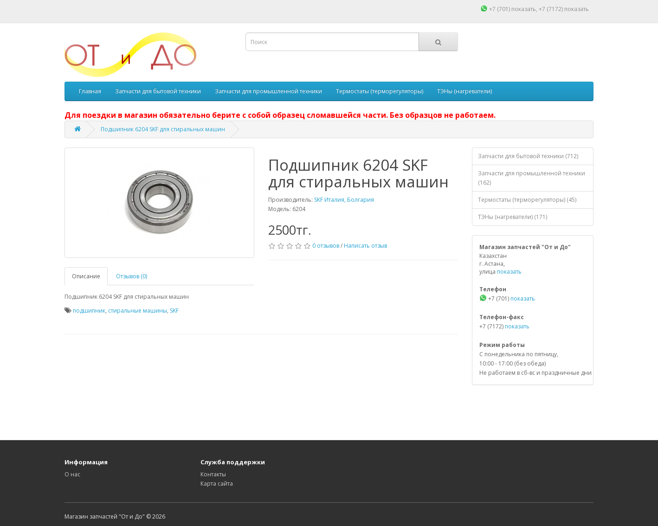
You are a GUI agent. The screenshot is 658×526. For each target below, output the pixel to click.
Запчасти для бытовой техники (158, 91)
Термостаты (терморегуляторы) (379, 91)
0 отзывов (325, 246)
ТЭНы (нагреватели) (464, 91)
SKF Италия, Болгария (344, 200)
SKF (174, 310)
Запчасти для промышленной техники (268, 91)
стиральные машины (137, 310)
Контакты (213, 474)
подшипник (89, 310)
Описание (86, 276)
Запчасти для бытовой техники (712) (528, 156)
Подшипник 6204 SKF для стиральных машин (163, 129)
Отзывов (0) (131, 276)
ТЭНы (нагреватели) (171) (512, 217)
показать (523, 9)
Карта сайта (216, 484)
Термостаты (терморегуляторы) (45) (527, 200)
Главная (90, 91)
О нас (72, 474)
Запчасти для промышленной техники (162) (531, 177)
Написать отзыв (365, 246)
